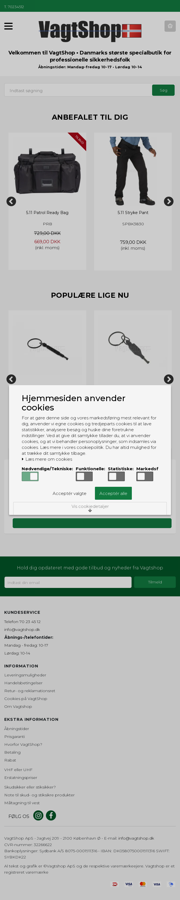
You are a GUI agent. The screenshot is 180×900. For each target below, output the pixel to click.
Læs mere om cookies (47, 459)
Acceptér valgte (69, 493)
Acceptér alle (113, 493)
